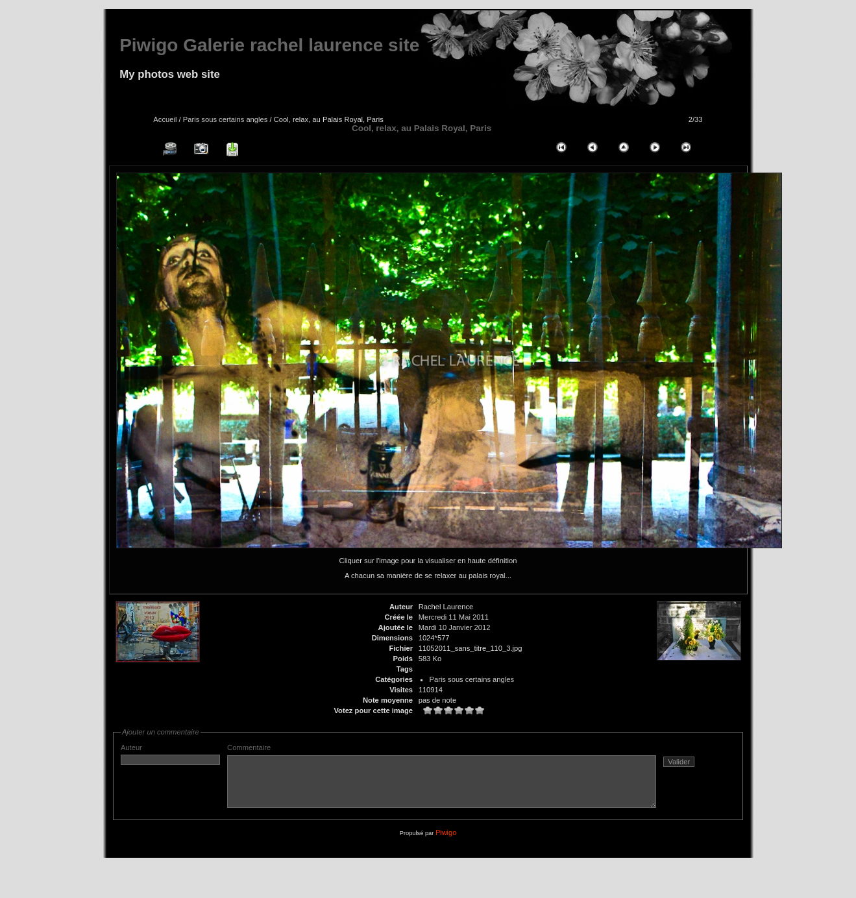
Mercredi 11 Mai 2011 (454, 617)
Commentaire (467, 781)
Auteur (170, 755)
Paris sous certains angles (225, 119)
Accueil (165, 119)
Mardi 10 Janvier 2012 (455, 627)
